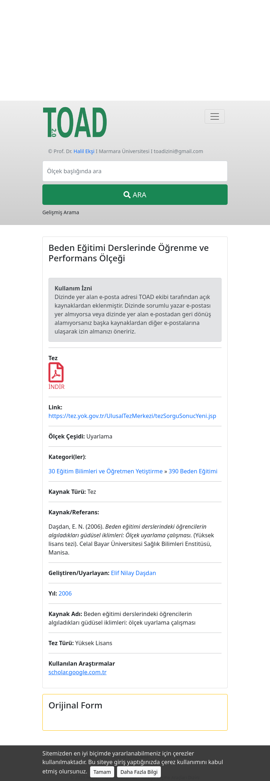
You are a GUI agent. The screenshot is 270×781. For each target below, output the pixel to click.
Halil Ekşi (84, 151)
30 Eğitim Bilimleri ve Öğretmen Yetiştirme (105, 471)
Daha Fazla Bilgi (139, 771)
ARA (135, 194)
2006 (65, 593)
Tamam (102, 771)
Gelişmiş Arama (60, 212)
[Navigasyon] (215, 116)
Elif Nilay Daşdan (133, 573)
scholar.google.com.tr (77, 672)
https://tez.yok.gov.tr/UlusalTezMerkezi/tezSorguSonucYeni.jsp (132, 416)
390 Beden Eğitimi (193, 471)
